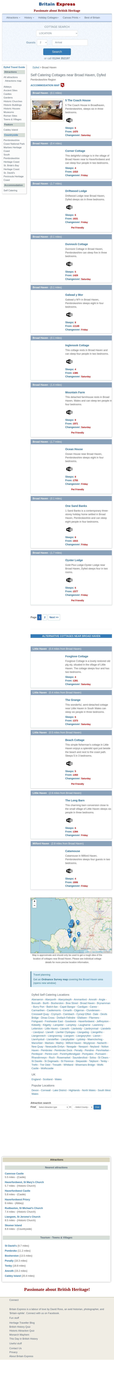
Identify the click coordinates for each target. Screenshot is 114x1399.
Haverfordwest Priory (17, 1199)
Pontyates (87, 1054)
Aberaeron (37, 999)
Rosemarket (63, 1057)
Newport (83, 1046)
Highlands (74, 1090)
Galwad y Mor (74, 294)
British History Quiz (20, 1326)
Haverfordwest (86, 1021)
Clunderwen (93, 1010)
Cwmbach (68, 1014)
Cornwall (46, 1090)
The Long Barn (75, 800)
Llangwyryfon (83, 1035)
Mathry (60, 1043)
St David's (11, 1245)
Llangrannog (55, 1035)
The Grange (72, 699)
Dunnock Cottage (76, 244)
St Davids (37, 1061)
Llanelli (49, 1032)
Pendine (89, 1050)
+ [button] (34, 901)
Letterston (37, 1028)
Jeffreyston (102, 1021)
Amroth (93, 999)
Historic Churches (13, 101)
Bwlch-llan (52, 1006)
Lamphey (71, 1025)
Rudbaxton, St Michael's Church (24, 1208)
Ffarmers (94, 1017)
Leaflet (87, 952)
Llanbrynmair (91, 1028)
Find (33, 1107)
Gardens (8, 97)
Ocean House (74, 449)
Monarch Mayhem (19, 1334)
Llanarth (64, 1028)
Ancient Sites (10, 90)
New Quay (37, 1046)
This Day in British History (23, 1338)
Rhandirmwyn (39, 1057)
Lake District (59, 1090)
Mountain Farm (75, 392)
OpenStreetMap (97, 952)
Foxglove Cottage (76, 656)
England (36, 1079)
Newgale (71, 1046)
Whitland (68, 1064)
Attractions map (13, 81)
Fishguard (37, 1021)
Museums (9, 112)
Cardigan (82, 1006)
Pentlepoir (37, 1054)
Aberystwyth (65, 999)
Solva (93, 1057)
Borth (46, 1003)
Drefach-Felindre (66, 1017)
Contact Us (15, 1348)
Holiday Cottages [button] (48, 17)
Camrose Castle (14, 1173)
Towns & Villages (12, 119)
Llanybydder (67, 1039)
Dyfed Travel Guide (14, 67)
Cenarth (67, 1010)
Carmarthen (38, 1010)
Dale (95, 1014)
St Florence (67, 1061)
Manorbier (37, 1043)
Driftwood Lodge (76, 191)
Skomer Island (13, 1225)
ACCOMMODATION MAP (45, 85)
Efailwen (82, 1017)
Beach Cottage (74, 740)
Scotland (48, 1079)
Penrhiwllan (102, 1050)
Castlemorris (54, 1010)
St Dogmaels (51, 1061)
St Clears (103, 1057)
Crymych (56, 1014)
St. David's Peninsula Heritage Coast (13, 176)
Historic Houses (12, 108)
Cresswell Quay (40, 1014)
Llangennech (39, 1035)
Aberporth (50, 999)
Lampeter (58, 1025)
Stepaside (81, 1061)
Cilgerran (79, 1010)
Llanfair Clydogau (65, 1032)
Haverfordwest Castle (17, 1190)
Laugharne (84, 1025)
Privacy (13, 1352)
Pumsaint (100, 1054)
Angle (102, 999)
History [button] (29, 17)
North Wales (88, 1090)
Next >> (53, 617)
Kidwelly (36, 1025)
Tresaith (56, 1064)
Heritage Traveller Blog (22, 1322)
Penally (78, 1050)
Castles (7, 94)
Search (57, 51)
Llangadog (83, 1032)
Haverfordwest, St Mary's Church (24, 1182)
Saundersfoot (80, 1057)
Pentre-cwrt (51, 1054)
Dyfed (36, 67)
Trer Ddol (45, 1064)
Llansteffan (53, 1039)
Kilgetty (47, 1025)
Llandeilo (106, 1028)
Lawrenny (98, 1025)
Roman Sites (10, 116)
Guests (31, 42)
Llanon (97, 1035)
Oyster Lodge (74, 560)
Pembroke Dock (63, 1050)
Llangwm (69, 1035)
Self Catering (10, 190)
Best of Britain (92, 17)
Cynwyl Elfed (83, 1014)
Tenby (103, 1061)
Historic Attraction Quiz (22, 1330)
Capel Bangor (67, 1006)
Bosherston (57, 1003)
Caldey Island (11, 130)
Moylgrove (89, 1043)
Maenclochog (95, 1039)
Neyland (94, 1046)
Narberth (102, 1043)
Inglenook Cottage (77, 345)
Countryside (11, 135)
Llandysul (38, 1032)
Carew (93, 1006)
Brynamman (103, 1003)
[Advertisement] (57, 1132)
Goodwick (70, 1021)
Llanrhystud (38, 1039)
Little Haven (51, 1028)
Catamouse (72, 851)
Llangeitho (97, 1032)
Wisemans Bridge (85, 1064)
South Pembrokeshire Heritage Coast (11, 158)
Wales (58, 1079)
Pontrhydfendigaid (70, 1054)
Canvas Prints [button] (71, 17)
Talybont (93, 1061)
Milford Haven (73, 1043)
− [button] (34, 906)
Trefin (35, 1064)
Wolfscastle (47, 1068)
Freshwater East (54, 1021)
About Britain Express (21, 1356)
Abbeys (7, 86)
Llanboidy (76, 1028)
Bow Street (72, 1003)
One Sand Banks (76, 505)
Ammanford (80, 999)
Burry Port (38, 1006)
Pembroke (46, 1050)
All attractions (11, 77)
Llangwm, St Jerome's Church (22, 1216)
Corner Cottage (75, 150)
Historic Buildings (13, 105)
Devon (35, 1090)
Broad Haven (90, 979)
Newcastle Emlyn (54, 1046)
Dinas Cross (47, 1017)
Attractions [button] (13, 17)
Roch (52, 1057)
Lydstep (81, 1039)
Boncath (36, 1003)
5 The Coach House (78, 100)
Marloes (49, 1043)
